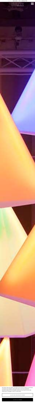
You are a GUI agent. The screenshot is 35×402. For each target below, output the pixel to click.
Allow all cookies (17, 399)
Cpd (19, 0)
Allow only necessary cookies (17, 395)
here (10, 391)
